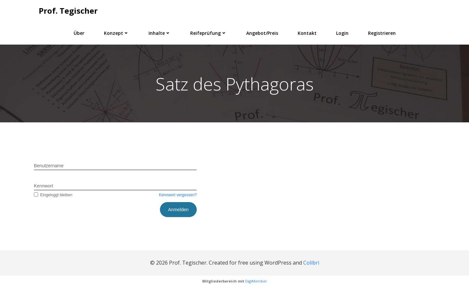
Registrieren (382, 33)
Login (342, 33)
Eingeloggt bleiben (53, 195)
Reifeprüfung (208, 33)
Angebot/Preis (262, 33)
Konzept (116, 33)
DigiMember (256, 281)
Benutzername (49, 165)
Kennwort (43, 185)
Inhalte (160, 33)
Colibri (311, 262)
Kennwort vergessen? (178, 195)
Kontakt (307, 33)
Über (79, 33)
